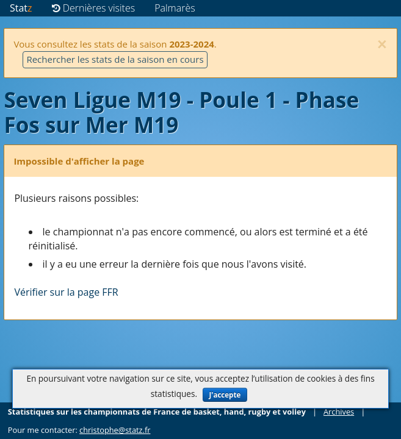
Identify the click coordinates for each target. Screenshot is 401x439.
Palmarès (174, 8)
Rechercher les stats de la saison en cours (114, 59)
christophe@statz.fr (114, 429)
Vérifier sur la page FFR (66, 292)
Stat (21, 8)
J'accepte (225, 394)
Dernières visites (93, 8)
